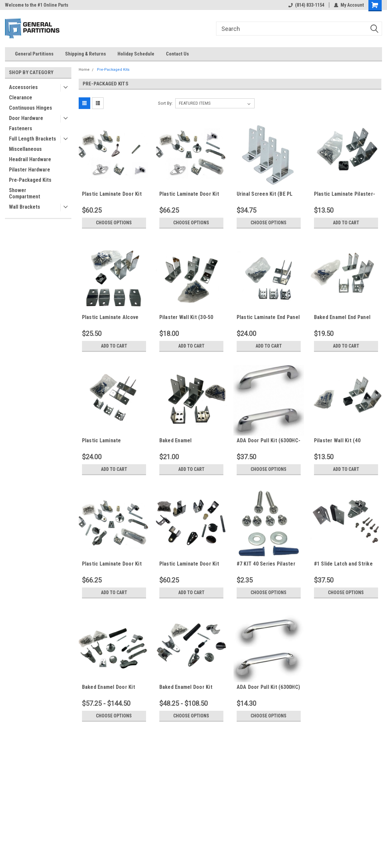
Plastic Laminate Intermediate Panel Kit (108, 440)
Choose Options (114, 222)
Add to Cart (346, 222)
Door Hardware (26, 118)
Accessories (23, 87)
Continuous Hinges (30, 108)
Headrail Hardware (30, 159)
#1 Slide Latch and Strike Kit (343, 564)
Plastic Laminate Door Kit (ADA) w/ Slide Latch (189, 194)
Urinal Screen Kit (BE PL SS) (265, 194)
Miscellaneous (25, 149)
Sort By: (165, 103)
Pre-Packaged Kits (30, 180)
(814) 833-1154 (306, 5)
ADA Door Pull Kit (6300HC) (268, 687)
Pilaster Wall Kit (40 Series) (337, 440)
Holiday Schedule (135, 54)
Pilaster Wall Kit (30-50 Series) (186, 317)
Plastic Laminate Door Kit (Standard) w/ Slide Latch (112, 194)
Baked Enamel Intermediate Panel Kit (185, 440)
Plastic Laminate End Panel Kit (268, 317)
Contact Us (177, 54)
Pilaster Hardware (29, 169)
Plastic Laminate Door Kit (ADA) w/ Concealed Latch (112, 564)
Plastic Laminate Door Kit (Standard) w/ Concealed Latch (189, 564)
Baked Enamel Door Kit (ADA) (108, 687)
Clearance (20, 97)
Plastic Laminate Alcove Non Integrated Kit (110, 317)
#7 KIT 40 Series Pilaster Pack (266, 564)
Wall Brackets (24, 207)
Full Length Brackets (32, 139)
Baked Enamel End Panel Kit (342, 317)
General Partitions (34, 54)
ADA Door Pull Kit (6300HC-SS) (269, 440)
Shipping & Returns (85, 54)
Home (84, 69)
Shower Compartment (24, 193)
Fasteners (20, 128)
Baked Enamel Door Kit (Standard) (185, 687)
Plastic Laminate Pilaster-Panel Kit (344, 194)
